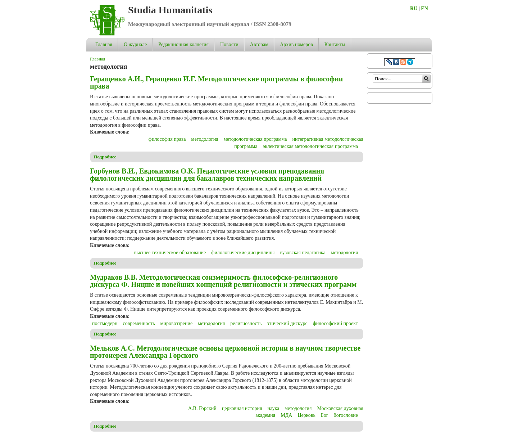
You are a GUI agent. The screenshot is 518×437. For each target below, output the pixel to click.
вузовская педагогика (302, 252)
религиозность (246, 323)
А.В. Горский (202, 408)
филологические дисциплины (242, 252)
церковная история (242, 408)
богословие (346, 415)
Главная (103, 44)
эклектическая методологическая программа (310, 146)
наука (273, 408)
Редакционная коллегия (183, 44)
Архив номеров (296, 44)
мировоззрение (176, 323)
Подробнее (105, 156)
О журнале (135, 44)
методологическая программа (255, 139)
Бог (324, 415)
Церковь (306, 415)
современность (139, 323)
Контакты (334, 44)
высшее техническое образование (170, 252)
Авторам (259, 44)
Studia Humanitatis (170, 9)
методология (204, 139)
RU (413, 8)
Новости (229, 44)
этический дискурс (287, 323)
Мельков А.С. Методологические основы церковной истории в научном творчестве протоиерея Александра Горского (225, 351)
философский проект (335, 323)
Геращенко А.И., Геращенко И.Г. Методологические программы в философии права (216, 82)
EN (424, 8)
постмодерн (104, 323)
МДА (286, 415)
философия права (167, 139)
